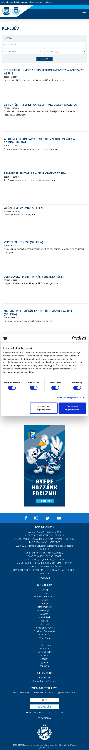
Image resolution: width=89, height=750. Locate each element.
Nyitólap (44, 589)
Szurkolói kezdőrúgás (44, 631)
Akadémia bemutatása (44, 596)
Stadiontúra (44, 634)
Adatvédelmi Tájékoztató (44, 681)
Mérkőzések (44, 617)
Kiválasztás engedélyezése (44, 408)
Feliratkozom (44, 718)
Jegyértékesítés (44, 652)
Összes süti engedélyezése (72, 408)
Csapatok (44, 614)
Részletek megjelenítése (69, 398)
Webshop (44, 655)
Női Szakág (44, 648)
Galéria (44, 621)
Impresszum (45, 677)
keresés (44, 59)
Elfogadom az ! (46, 713)
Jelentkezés (44, 624)
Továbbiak (44, 578)
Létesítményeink (44, 607)
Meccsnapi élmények (44, 627)
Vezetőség (44, 638)
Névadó (44, 600)
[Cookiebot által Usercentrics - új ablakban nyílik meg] (74, 338)
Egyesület (44, 662)
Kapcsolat (44, 666)
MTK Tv (44, 641)
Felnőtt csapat (44, 645)
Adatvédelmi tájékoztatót (51, 713)
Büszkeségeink (44, 610)
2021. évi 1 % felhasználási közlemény (44, 552)
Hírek (44, 593)
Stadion (44, 659)
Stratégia (44, 603)
